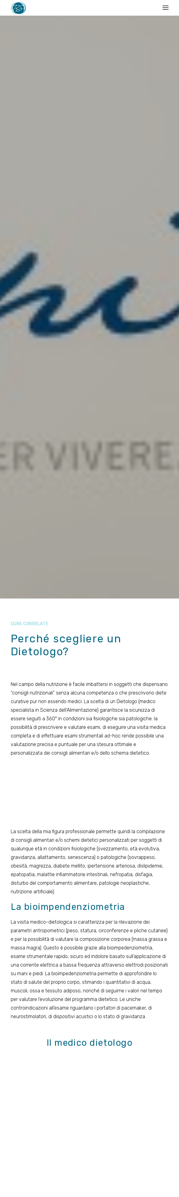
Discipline (85, 1094)
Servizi (82, 1103)
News (82, 1113)
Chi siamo (86, 1084)
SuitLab (126, 1182)
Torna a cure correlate (89, 858)
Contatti (90, 942)
